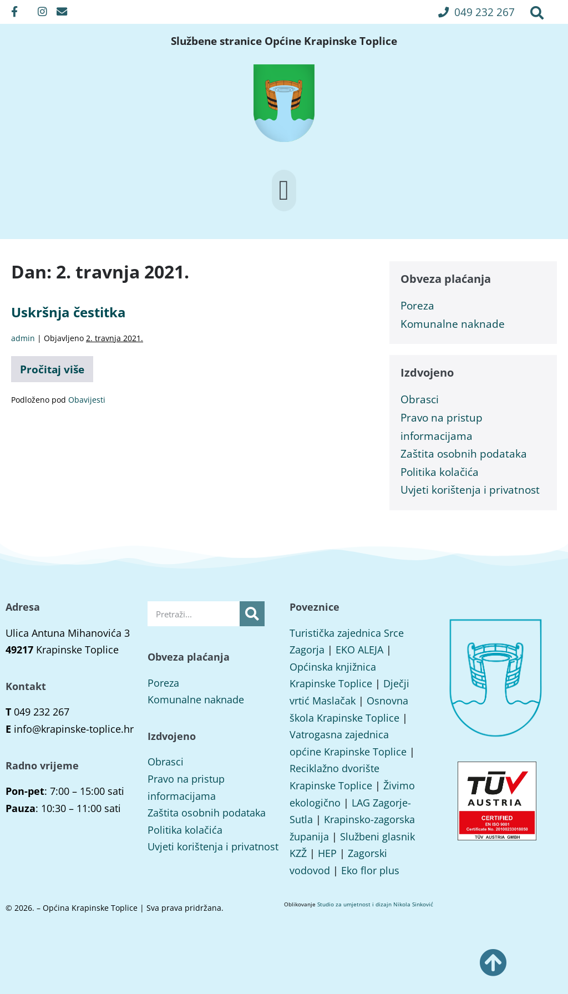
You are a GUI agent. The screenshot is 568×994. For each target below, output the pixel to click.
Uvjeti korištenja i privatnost (470, 489)
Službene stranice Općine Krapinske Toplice (284, 41)
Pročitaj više (56, 366)
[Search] (252, 613)
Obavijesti (86, 399)
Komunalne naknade (452, 323)
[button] (476, 12)
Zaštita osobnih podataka (463, 453)
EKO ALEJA (359, 649)
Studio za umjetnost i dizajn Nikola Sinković (375, 904)
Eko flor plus (370, 870)
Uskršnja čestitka (68, 312)
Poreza (417, 305)
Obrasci (419, 399)
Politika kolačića (439, 471)
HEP (327, 853)
